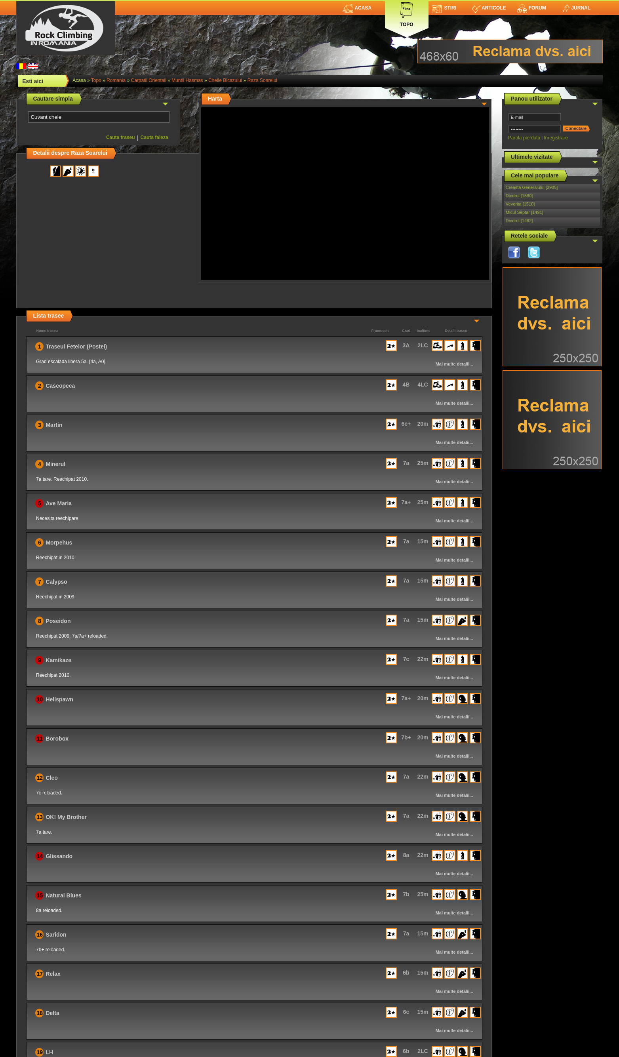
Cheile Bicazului (225, 80)
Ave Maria (59, 503)
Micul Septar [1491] (524, 212)
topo (96, 80)
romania (116, 80)
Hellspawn (59, 699)
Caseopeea (60, 386)
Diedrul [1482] (519, 220)
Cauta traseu (120, 137)
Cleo (51, 778)
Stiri (444, 8)
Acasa (357, 8)
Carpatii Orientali (148, 80)
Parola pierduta (524, 138)
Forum (531, 8)
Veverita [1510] (520, 204)
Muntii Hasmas (187, 80)
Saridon (56, 934)
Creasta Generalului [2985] (532, 187)
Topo (407, 13)
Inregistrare (556, 138)
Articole (489, 8)
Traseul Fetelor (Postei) (76, 346)
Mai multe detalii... (454, 364)
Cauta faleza (154, 137)
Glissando (59, 856)
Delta (52, 1013)
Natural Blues (63, 895)
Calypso (56, 582)
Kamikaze (58, 660)
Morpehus (59, 542)
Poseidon (58, 621)
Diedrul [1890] (519, 195)
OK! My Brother (66, 817)
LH (49, 1052)
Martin (54, 425)
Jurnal (576, 8)
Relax (53, 974)
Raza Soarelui (262, 80)
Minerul (55, 464)
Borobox (57, 738)
